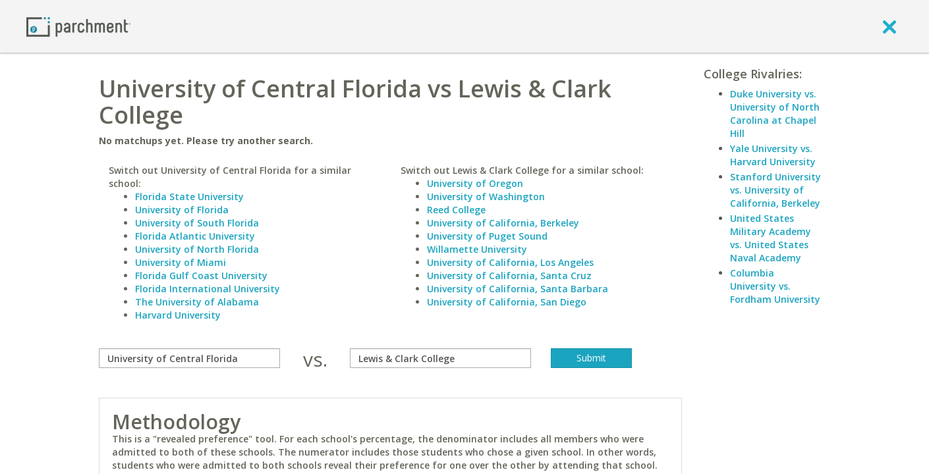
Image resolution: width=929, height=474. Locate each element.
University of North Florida (197, 249)
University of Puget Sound (487, 236)
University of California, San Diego (506, 302)
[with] (440, 358)
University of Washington (486, 196)
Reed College (456, 209)
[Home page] (78, 26)
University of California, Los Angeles (510, 262)
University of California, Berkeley (503, 223)
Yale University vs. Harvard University (773, 155)
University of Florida (182, 209)
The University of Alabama (197, 302)
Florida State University (189, 196)
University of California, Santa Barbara (517, 288)
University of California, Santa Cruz (509, 275)
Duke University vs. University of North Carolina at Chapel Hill (775, 114)
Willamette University (477, 249)
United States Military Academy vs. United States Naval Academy (770, 238)
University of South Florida (197, 223)
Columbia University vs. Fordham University (775, 286)
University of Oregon (475, 183)
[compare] (189, 358)
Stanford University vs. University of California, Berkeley (775, 190)
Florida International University (207, 288)
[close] (889, 26)
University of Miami (180, 262)
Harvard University (178, 315)
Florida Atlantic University (195, 236)
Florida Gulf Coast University (201, 275)
